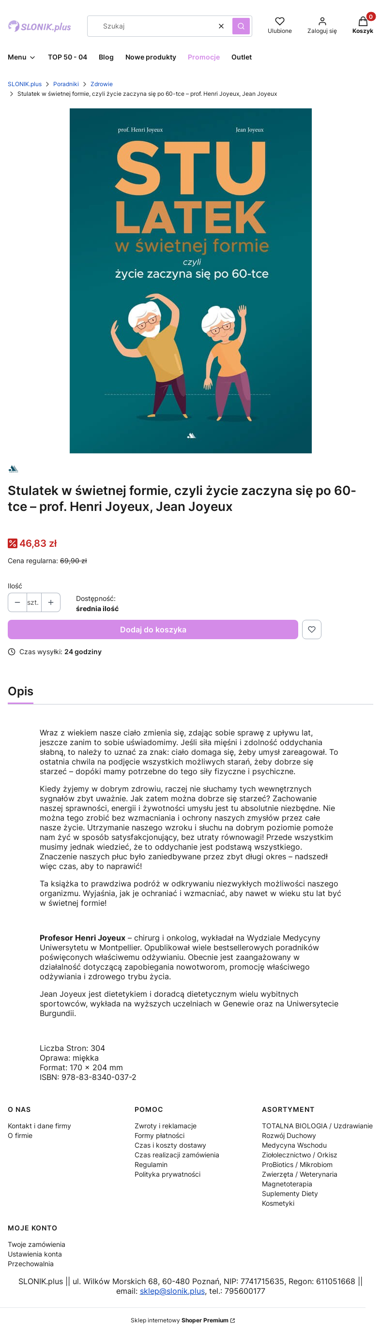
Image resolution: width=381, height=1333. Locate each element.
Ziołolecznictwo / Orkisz (299, 1155)
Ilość (15, 586)
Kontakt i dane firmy (39, 1126)
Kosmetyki (278, 1203)
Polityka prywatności (167, 1174)
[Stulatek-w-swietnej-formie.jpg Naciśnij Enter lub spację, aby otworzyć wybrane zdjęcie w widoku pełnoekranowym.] (191, 280)
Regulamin (151, 1164)
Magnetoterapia (287, 1184)
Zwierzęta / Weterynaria (299, 1174)
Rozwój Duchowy (289, 1135)
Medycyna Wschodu (294, 1145)
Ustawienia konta (35, 1254)
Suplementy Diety (290, 1193)
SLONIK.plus (25, 84)
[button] (241, 26)
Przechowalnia (31, 1263)
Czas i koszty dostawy (170, 1145)
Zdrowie (102, 84)
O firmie (20, 1135)
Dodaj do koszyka (153, 629)
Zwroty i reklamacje (166, 1126)
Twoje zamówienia (36, 1244)
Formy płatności (159, 1135)
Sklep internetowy (180, 1320)
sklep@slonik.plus (172, 1291)
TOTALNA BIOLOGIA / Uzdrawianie (317, 1126)
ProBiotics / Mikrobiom (297, 1164)
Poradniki (66, 84)
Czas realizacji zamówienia (177, 1155)
